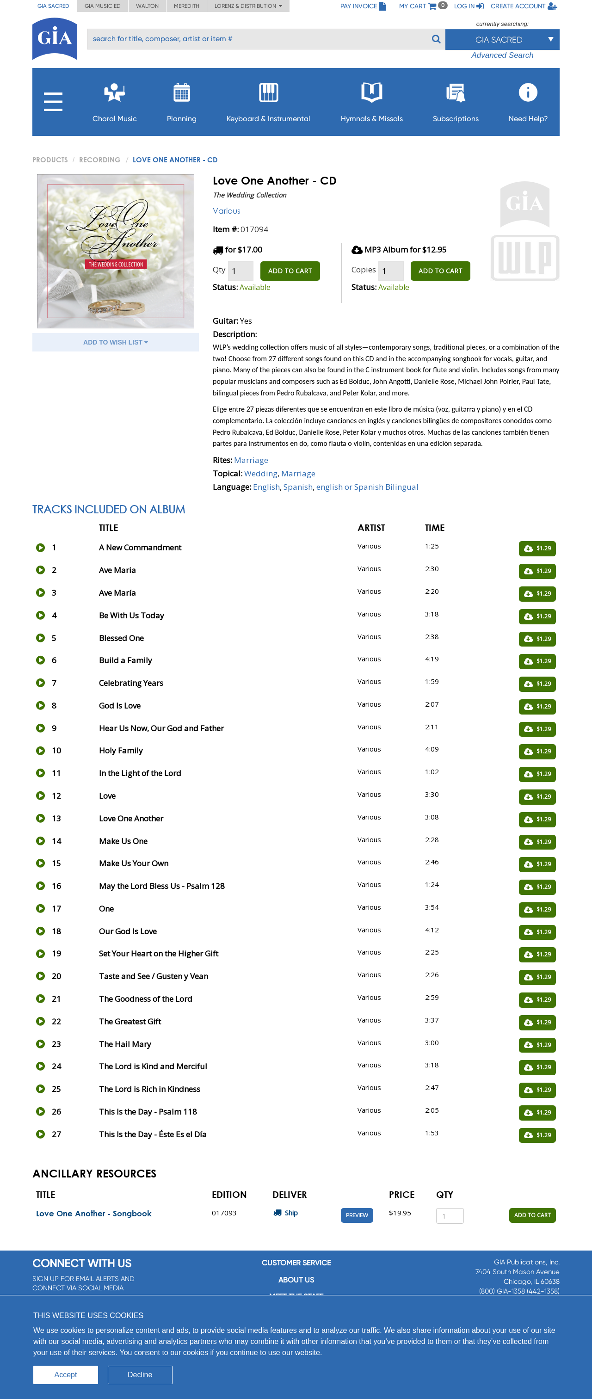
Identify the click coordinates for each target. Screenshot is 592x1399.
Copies (364, 269)
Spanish (298, 486)
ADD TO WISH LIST (115, 342)
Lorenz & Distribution (248, 6)
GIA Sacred (53, 6)
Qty (219, 269)
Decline (140, 1375)
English (266, 486)
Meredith (186, 6)
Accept (66, 1375)
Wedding (261, 473)
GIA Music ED (103, 6)
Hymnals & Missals (372, 99)
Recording (100, 159)
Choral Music (114, 99)
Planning (182, 99)
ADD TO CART (290, 270)
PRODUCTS (50, 159)
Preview (357, 1215)
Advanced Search (502, 55)
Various (226, 211)
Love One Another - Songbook (94, 1213)
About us (296, 1280)
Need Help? (528, 99)
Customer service (296, 1262)
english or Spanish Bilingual (367, 486)
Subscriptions (456, 99)
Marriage (251, 460)
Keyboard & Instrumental (268, 99)
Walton (147, 6)
